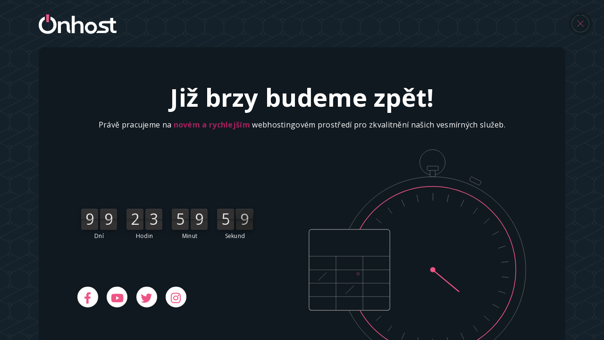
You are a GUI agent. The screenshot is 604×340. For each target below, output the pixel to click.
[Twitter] (146, 297)
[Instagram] (176, 297)
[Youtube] (117, 297)
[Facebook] (87, 297)
